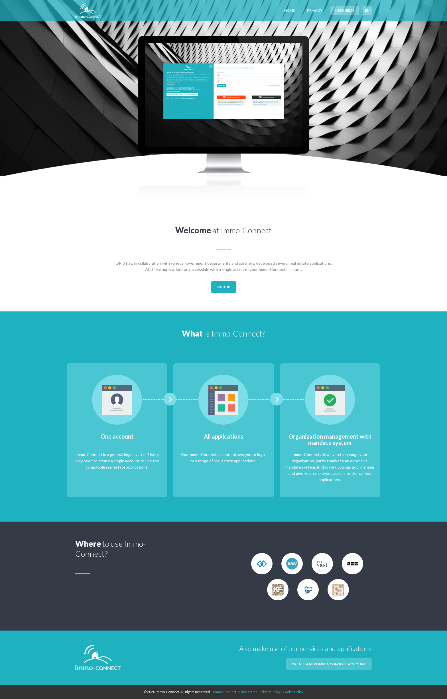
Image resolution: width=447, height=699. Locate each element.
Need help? (345, 10)
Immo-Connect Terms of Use (235, 692)
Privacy (314, 10)
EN (367, 10)
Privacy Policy (270, 692)
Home (289, 10)
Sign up (223, 287)
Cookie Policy (293, 692)
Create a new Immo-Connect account (329, 664)
